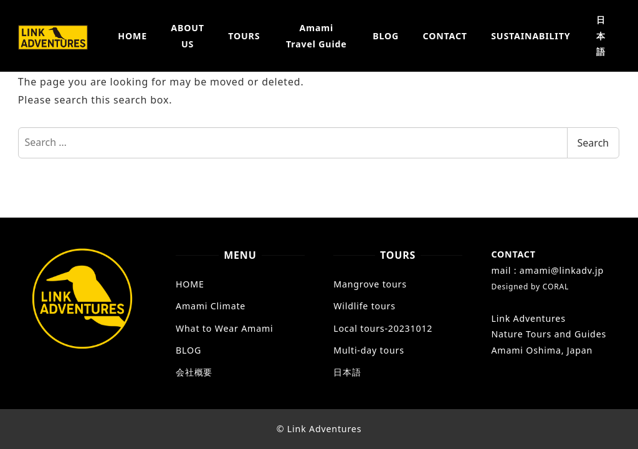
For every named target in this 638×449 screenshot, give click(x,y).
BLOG (188, 350)
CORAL (556, 286)
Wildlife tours (364, 306)
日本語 (347, 372)
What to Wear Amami (224, 328)
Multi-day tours (368, 350)
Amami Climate (210, 306)
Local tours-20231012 (382, 328)
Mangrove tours (370, 284)
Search (593, 143)
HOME (190, 284)
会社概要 (194, 372)
